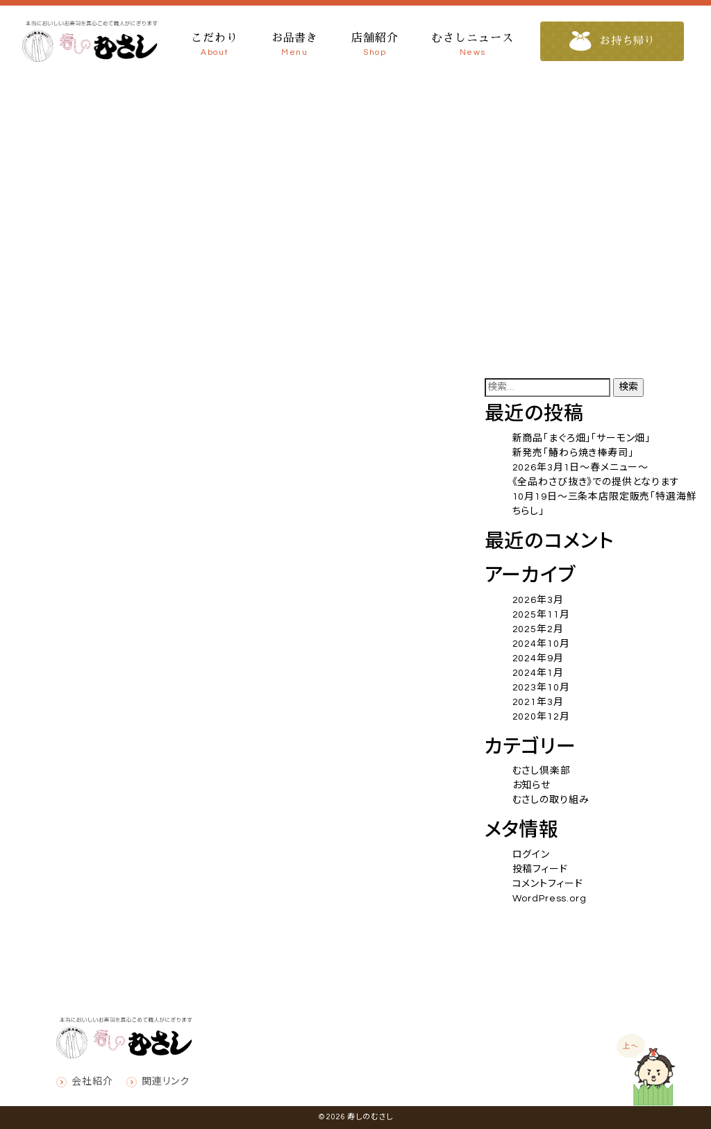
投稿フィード (540, 869)
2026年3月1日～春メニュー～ (580, 468)
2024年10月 (541, 644)
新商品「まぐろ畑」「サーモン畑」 (581, 438)
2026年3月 (538, 600)
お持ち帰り (613, 41)
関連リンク (165, 1082)
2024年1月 (538, 673)
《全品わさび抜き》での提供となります (596, 482)
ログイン (531, 855)
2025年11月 (541, 615)
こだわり (214, 46)
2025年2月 (538, 629)
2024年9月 (538, 658)
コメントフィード (547, 884)
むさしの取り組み (550, 800)
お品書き (294, 46)
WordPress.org (549, 898)
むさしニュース (472, 46)
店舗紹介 (374, 46)
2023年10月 (541, 688)
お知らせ (531, 785)
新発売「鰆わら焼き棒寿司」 (573, 453)
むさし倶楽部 (541, 771)
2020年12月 (541, 717)
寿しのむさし (369, 1117)
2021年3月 (538, 702)
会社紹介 (92, 1082)
